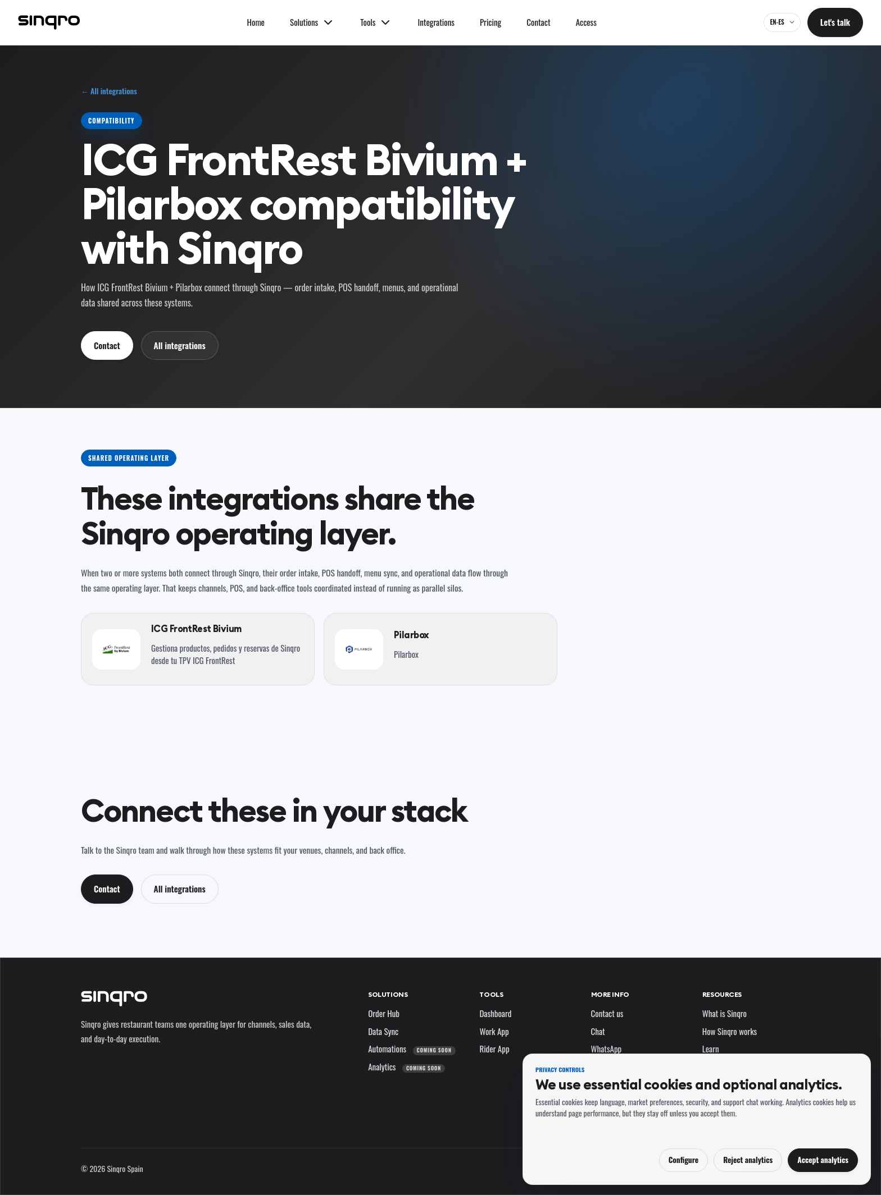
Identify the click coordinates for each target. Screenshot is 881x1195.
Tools (491, 994)
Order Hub (383, 1013)
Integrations (436, 22)
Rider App (494, 1048)
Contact (538, 22)
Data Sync (383, 1031)
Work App (493, 1031)
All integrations (180, 345)
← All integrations (109, 91)
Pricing (490, 22)
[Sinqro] (49, 22)
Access (586, 22)
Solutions (387, 994)
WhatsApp (606, 1048)
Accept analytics (822, 1159)
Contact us (607, 1013)
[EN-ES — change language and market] (782, 22)
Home (256, 22)
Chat (598, 1031)
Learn (710, 1048)
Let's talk (835, 22)
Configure (683, 1159)
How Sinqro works (729, 1031)
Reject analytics (748, 1159)
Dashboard (495, 1013)
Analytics (406, 1066)
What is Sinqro (724, 1013)
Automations (411, 1048)
